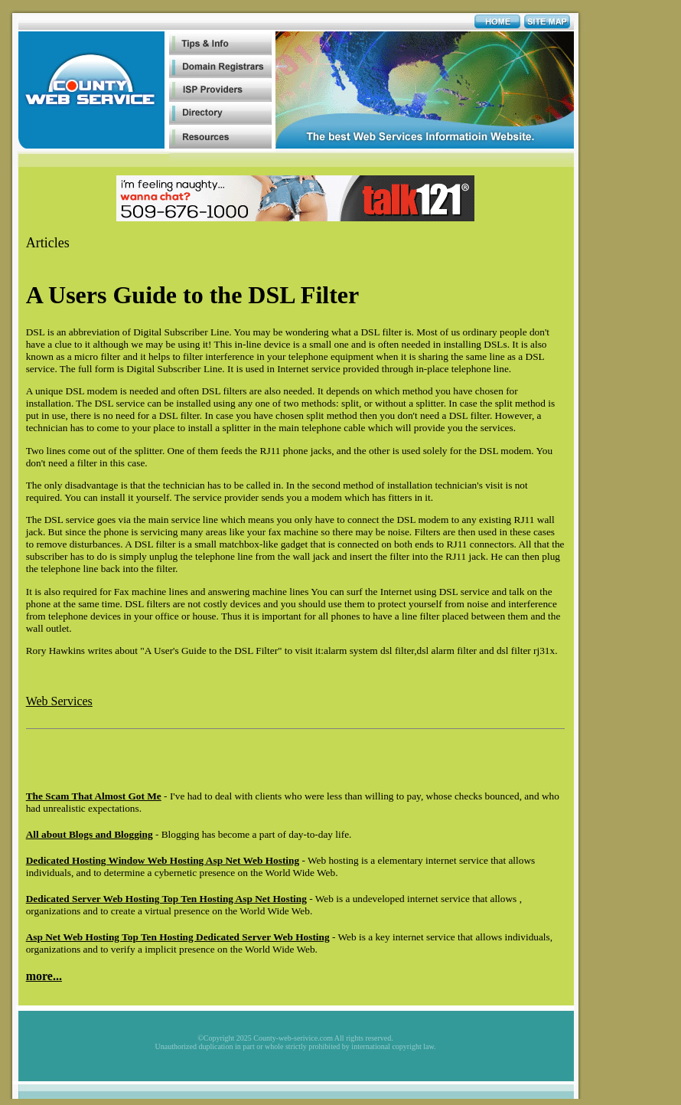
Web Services (59, 701)
